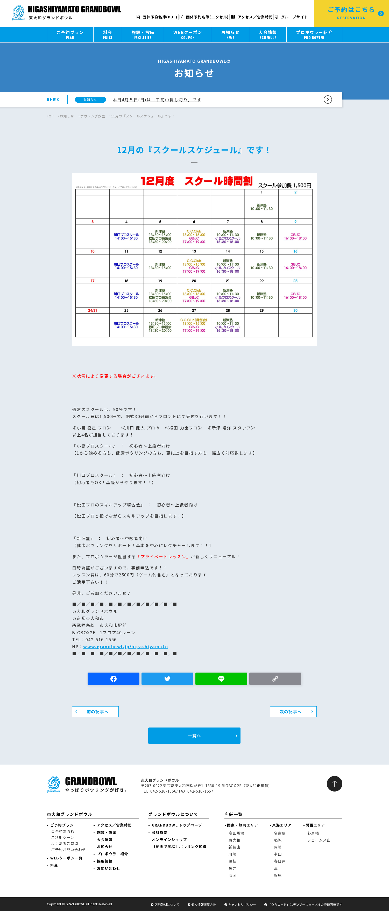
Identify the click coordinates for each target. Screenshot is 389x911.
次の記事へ (291, 711)
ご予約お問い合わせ (68, 849)
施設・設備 (107, 832)
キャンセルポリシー (242, 904)
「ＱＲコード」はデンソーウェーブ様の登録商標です (305, 904)
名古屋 (280, 833)
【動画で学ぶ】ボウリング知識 (179, 846)
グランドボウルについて (173, 814)
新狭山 (234, 847)
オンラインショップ (169, 839)
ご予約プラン (62, 825)
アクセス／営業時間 (252, 16)
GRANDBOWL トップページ (177, 825)
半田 (278, 854)
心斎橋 (313, 833)
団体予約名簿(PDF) (156, 16)
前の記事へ (98, 711)
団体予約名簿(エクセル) (204, 16)
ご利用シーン (62, 837)
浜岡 (232, 875)
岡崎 (278, 847)
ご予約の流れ (63, 831)
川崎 (232, 854)
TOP (50, 116)
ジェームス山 (319, 840)
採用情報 (104, 861)
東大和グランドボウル (70, 814)
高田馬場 (236, 833)
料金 (54, 865)
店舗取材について (166, 904)
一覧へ (194, 735)
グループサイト (291, 16)
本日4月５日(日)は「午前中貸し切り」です (157, 99)
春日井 (280, 861)
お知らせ (67, 116)
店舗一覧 (233, 814)
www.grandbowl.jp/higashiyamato (125, 646)
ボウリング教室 (92, 116)
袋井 (232, 868)
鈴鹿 (278, 875)
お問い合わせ (109, 868)
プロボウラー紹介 (112, 853)
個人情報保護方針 (203, 904)
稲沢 (278, 840)
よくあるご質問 (65, 843)
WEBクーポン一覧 (66, 857)
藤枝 (232, 861)
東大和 (234, 840)
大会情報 (104, 839)
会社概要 (159, 832)
